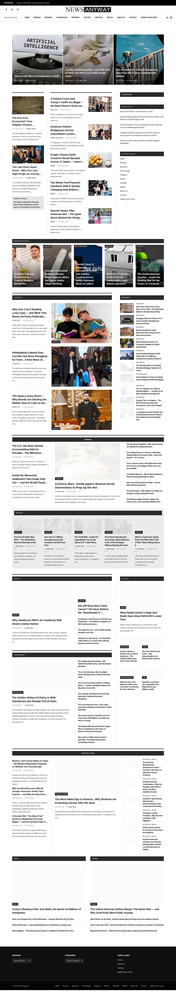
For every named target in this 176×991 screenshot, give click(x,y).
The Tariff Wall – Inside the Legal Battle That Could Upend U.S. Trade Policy (86, 540)
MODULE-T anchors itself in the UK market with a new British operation (118, 279)
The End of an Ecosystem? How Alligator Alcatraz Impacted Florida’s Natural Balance (22, 122)
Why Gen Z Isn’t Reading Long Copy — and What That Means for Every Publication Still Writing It (29, 314)
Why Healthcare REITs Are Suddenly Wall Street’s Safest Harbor (37, 623)
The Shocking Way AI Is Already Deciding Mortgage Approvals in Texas (148, 368)
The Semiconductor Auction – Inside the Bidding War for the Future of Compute (148, 279)
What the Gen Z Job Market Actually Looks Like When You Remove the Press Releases (129, 686)
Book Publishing (19, 247)
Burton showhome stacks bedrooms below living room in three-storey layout (148, 333)
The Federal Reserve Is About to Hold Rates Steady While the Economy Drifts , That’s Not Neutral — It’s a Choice (144, 455)
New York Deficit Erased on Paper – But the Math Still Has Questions (143, 484)
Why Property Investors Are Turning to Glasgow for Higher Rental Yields (148, 345)
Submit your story (149, 17)
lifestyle (18, 298)
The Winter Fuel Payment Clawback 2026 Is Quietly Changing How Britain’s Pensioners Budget (65, 187)
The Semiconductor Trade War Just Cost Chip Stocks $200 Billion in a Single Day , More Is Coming (94, 718)
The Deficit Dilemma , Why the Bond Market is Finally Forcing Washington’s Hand (144, 476)
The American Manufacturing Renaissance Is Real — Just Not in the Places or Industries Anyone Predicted (152, 769)
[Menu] (171, 17)
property (126, 298)
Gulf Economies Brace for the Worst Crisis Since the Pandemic (153, 830)
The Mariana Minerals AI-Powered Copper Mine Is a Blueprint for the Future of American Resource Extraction (94, 729)
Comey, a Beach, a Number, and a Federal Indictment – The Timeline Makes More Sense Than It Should (129, 657)
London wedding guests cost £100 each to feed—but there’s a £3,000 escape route (88, 72)
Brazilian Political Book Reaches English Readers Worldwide (24, 279)
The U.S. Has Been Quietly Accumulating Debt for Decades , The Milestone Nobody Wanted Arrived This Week (29, 450)
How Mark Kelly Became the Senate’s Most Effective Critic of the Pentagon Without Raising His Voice (117, 542)
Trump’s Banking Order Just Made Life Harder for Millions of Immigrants (46, 912)
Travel (95, 859)
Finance (37, 17)
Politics (87, 17)
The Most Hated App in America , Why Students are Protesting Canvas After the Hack (85, 801)
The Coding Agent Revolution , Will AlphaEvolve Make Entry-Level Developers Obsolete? (94, 664)
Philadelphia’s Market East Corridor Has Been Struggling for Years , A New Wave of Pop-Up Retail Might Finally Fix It (29, 357)
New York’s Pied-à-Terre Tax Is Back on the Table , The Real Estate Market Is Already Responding (150, 309)
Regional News (61, 795)
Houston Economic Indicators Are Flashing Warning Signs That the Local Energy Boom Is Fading (152, 845)
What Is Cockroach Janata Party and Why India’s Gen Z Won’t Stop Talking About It (147, 542)
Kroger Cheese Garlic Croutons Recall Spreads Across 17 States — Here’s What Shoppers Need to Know (66, 158)
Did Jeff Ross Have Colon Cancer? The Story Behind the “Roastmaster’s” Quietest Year (93, 610)
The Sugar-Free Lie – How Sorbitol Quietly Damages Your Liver (94, 632)
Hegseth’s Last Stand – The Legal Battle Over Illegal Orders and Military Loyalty (151, 686)
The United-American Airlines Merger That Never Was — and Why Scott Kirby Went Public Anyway (124, 912)
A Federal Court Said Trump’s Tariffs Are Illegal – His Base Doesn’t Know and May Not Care (67, 102)
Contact (133, 17)
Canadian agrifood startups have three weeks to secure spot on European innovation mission (27, 204)
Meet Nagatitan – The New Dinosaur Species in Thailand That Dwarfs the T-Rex (43, 932)
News (27, 17)
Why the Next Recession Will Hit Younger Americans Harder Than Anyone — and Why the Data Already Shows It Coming (30, 792)
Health (110, 17)
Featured (120, 65)
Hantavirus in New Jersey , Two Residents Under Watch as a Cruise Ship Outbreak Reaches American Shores (94, 641)
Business (48, 17)
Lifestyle (99, 17)
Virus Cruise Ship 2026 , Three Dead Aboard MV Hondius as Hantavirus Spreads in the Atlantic (127, 926)
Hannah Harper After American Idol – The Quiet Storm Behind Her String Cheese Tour (66, 215)
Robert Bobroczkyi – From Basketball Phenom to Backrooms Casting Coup (41, 926)
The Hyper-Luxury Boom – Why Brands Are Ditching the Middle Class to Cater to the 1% (29, 400)
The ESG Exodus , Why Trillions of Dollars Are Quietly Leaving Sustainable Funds (144, 493)
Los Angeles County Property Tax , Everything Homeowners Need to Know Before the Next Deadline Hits (149, 417)
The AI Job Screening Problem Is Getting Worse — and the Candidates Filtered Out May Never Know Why (94, 686)
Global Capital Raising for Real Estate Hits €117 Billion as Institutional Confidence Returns (148, 357)
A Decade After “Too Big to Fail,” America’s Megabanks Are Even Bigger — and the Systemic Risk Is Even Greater (28, 820)
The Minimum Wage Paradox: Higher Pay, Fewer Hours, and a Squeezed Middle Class (143, 501)
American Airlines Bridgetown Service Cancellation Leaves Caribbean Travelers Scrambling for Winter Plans (67, 130)
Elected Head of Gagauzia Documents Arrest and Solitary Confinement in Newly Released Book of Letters (86, 275)
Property (76, 17)
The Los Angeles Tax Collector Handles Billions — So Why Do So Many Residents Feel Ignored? (149, 392)
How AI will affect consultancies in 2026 (33, 3)
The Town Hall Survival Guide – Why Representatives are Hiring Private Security (151, 655)
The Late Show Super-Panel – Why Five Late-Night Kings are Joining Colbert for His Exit (25, 171)
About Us (121, 17)
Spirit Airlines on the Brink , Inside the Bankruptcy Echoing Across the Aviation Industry (124, 920)
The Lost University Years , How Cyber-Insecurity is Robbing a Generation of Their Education (95, 708)
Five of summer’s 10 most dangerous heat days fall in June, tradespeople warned (137, 72)
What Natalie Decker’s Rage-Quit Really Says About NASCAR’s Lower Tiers (141, 617)
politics (19, 514)
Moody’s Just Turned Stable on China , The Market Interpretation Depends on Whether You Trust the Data (30, 764)
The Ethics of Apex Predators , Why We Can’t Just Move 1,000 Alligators (153, 818)
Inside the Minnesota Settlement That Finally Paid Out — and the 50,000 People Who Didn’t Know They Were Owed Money (29, 480)
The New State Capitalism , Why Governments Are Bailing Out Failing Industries (145, 446)
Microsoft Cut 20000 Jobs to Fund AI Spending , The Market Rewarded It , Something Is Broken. (92, 740)
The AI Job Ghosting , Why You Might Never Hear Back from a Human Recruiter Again (94, 675)
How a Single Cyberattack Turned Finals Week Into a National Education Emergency (93, 697)
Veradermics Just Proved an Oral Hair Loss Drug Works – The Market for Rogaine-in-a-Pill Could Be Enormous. (95, 622)
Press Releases (95, 138)
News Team (19, 80)
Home (120, 960)
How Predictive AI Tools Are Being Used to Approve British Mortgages (150, 379)
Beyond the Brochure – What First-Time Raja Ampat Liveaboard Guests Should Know (123, 932)
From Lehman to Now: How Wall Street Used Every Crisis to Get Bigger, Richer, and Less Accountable (144, 466)
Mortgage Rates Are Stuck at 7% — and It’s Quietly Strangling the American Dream (149, 321)
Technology (61, 17)
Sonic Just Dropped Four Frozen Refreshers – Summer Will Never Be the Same (43, 920)
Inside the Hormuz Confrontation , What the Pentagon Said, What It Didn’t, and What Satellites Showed (152, 788)
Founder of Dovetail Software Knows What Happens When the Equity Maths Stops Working (57, 278)
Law (144, 678)
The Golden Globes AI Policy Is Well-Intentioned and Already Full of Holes (34, 700)
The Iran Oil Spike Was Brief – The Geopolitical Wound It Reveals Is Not (25, 540)
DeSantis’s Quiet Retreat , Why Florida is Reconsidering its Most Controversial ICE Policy (153, 803)
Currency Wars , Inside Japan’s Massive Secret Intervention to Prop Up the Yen (85, 486)
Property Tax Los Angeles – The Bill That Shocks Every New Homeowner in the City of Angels (149, 403)
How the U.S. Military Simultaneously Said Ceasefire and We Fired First (54, 542)
